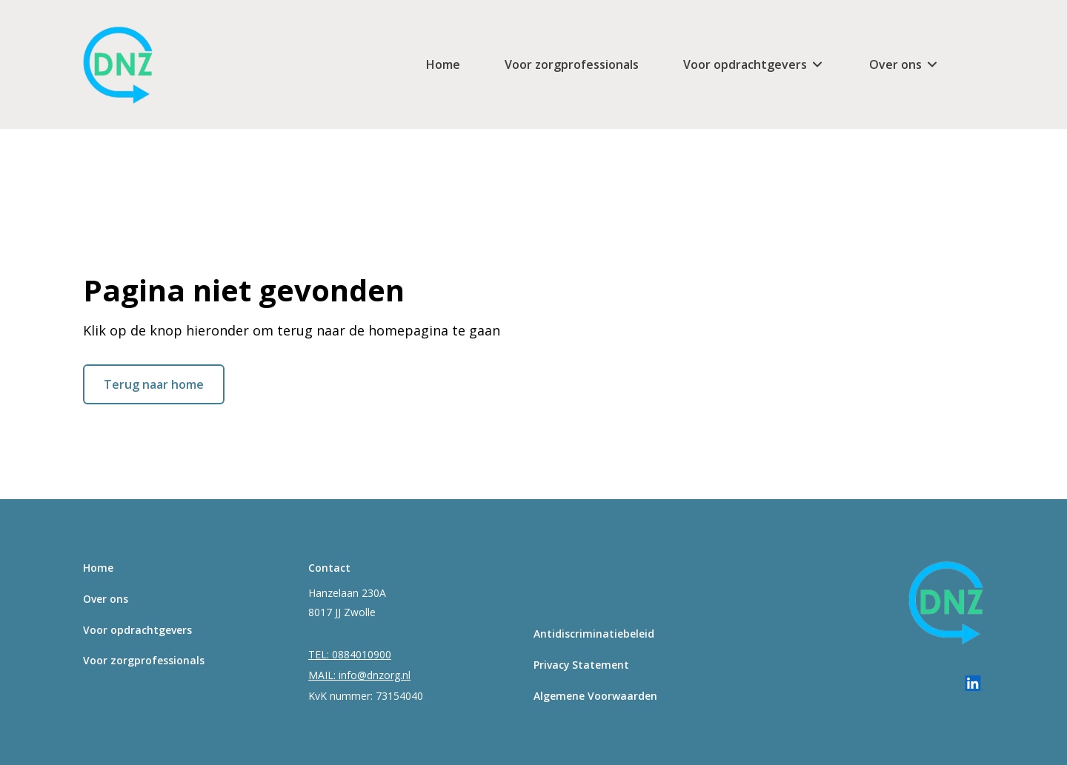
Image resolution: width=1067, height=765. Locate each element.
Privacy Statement (581, 665)
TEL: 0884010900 (349, 654)
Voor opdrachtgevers (745, 64)
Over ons (895, 64)
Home (443, 64)
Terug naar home (154, 384)
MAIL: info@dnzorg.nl (359, 675)
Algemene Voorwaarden (595, 696)
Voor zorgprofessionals (572, 64)
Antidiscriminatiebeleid (594, 634)
